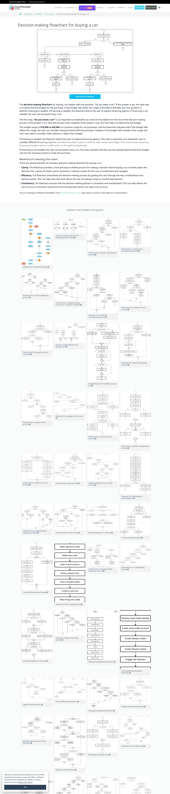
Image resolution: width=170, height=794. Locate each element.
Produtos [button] (59, 7)
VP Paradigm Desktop (37, 2)
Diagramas (28, 14)
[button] (71, 8)
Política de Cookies (25, 782)
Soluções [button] (112, 7)
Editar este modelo (85, 96)
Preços (130, 7)
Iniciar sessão (151, 7)
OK (25, 787)
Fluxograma (49, 14)
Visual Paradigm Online (70, 192)
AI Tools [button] (87, 8)
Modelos (38, 14)
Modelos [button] (122, 7)
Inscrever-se (139, 7)
